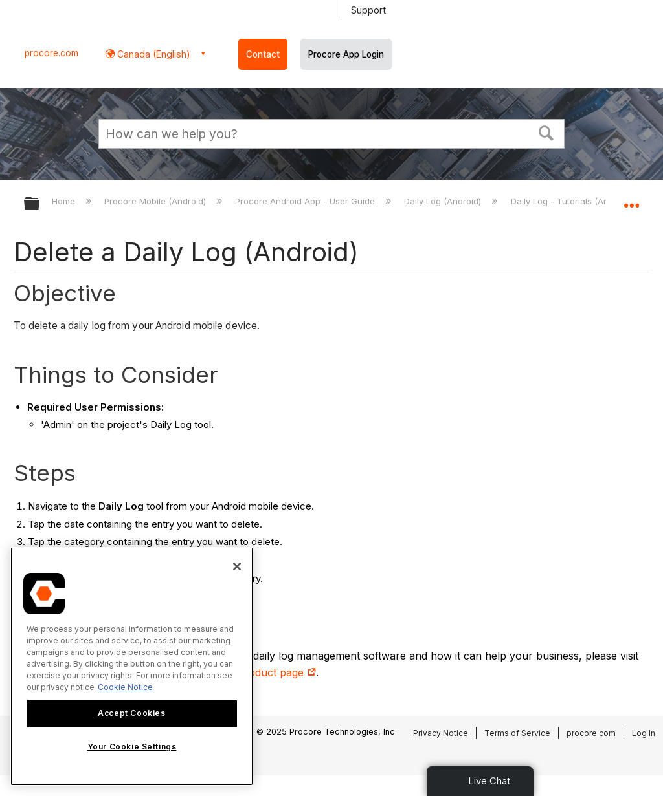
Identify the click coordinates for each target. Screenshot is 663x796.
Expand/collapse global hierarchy (40, 204)
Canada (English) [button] (152, 53)
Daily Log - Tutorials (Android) (573, 201)
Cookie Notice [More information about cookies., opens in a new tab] (125, 687)
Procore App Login (346, 54)
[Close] (237, 566)
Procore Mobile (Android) (156, 201)
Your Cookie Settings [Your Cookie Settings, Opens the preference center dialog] (132, 746)
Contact (263, 54)
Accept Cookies (131, 713)
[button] (546, 132)
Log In (643, 733)
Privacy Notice (440, 733)
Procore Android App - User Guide (306, 201)
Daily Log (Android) (444, 201)
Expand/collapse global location (631, 199)
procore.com (51, 53)
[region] (131, 666)
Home (65, 201)
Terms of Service (517, 733)
